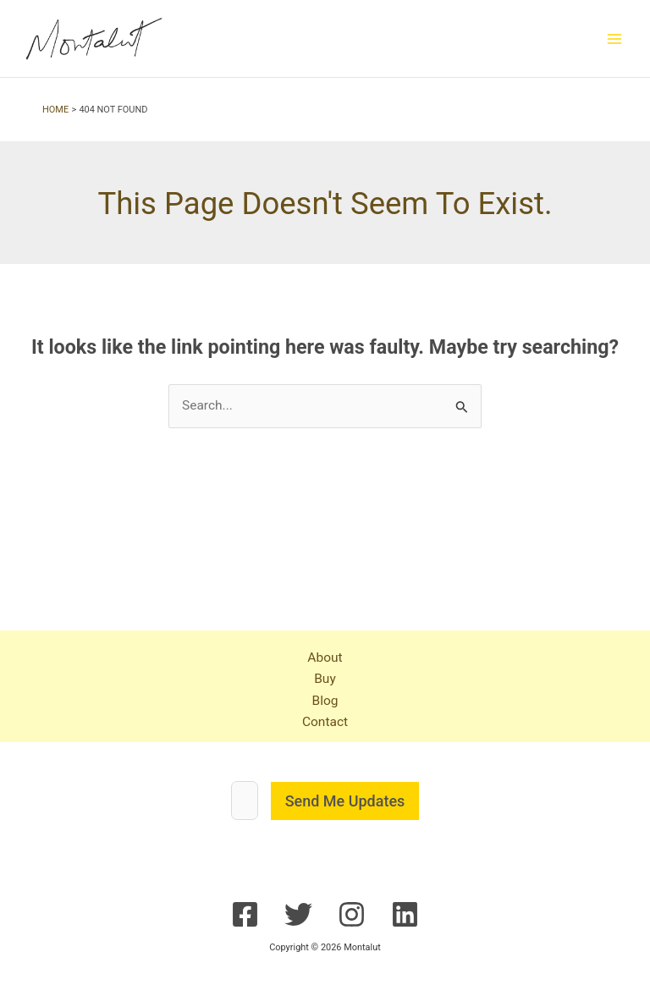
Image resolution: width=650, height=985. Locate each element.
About (324, 657)
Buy (325, 678)
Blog (324, 700)
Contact (325, 721)
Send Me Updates (345, 801)
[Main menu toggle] (615, 38)
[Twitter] (298, 914)
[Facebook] (245, 914)
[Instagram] (352, 914)
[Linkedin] (405, 914)
